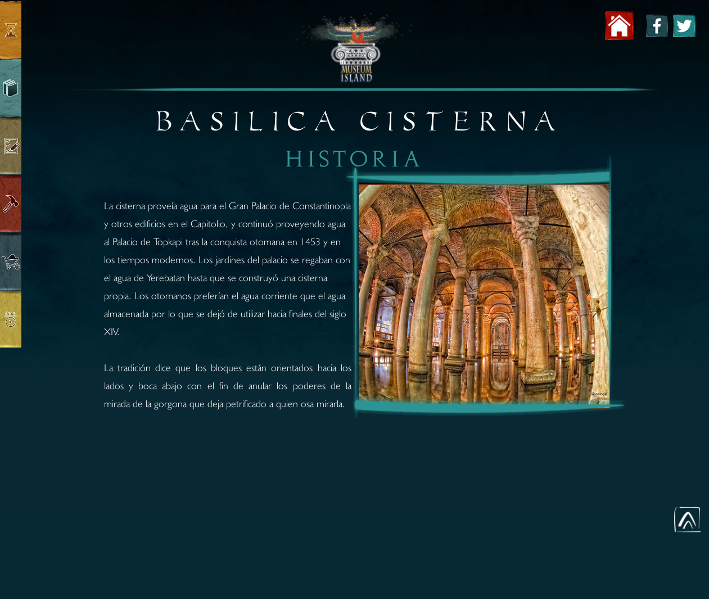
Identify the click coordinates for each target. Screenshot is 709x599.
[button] (687, 519)
